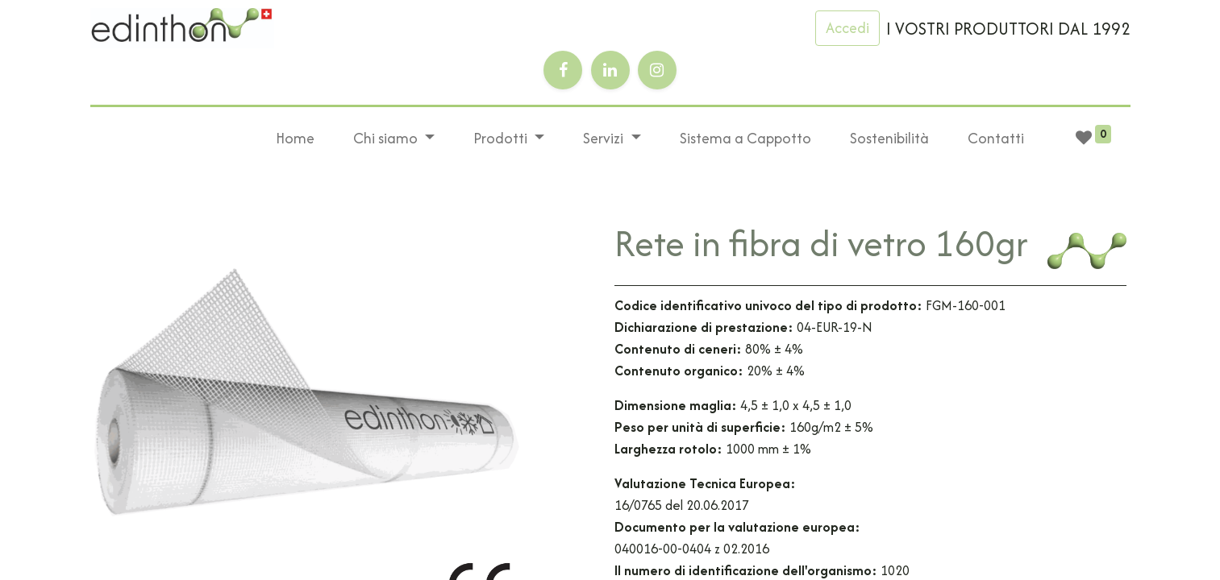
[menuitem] (295, 138)
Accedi (847, 28)
